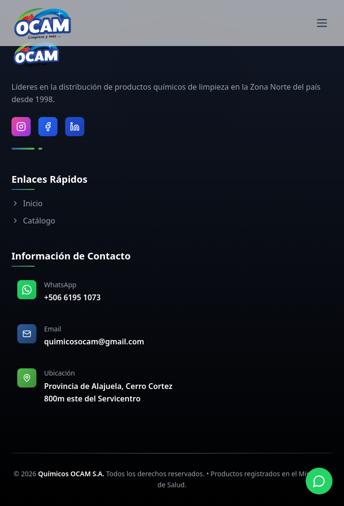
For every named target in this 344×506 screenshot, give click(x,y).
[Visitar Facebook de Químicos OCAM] (47, 126)
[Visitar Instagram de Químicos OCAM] (21, 126)
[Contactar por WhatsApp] (319, 481)
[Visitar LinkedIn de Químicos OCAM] (74, 126)
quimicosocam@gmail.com (94, 341)
